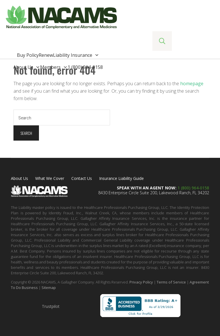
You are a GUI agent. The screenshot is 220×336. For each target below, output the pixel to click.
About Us (19, 178)
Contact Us (81, 178)
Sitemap (49, 287)
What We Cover (49, 178)
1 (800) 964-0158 (193, 188)
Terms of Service (171, 282)
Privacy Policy (141, 282)
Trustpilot (51, 306)
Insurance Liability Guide (121, 178)
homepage (191, 83)
